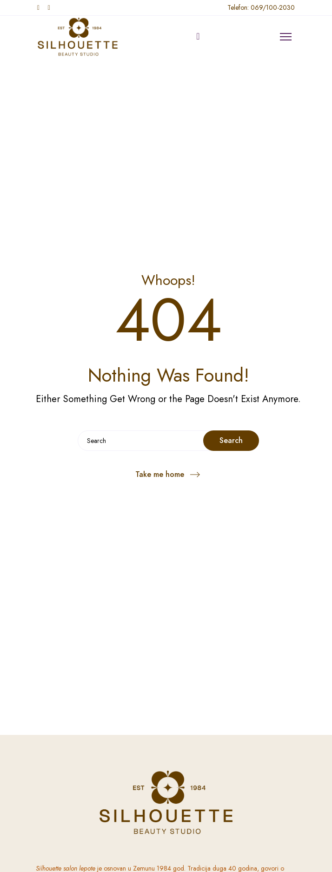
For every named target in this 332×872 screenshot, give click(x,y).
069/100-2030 (273, 7)
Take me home (159, 474)
